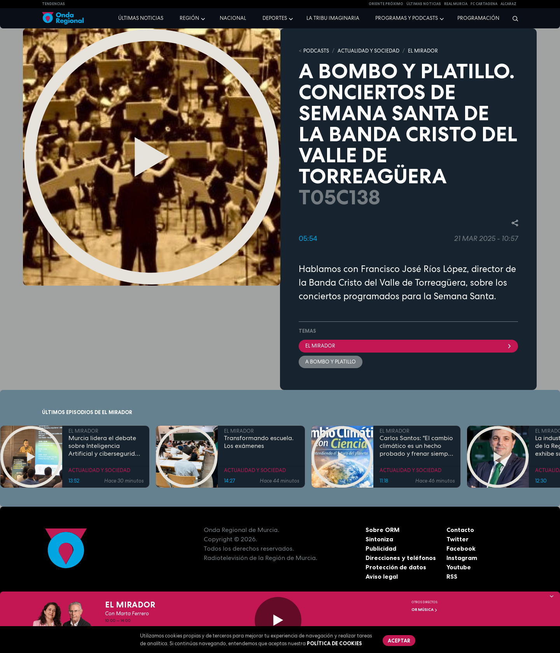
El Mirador (408, 345)
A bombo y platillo (330, 361)
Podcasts (316, 50)
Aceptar (399, 640)
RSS (451, 576)
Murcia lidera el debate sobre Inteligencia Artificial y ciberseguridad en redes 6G (105, 446)
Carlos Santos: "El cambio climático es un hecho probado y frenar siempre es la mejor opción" (417, 446)
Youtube (458, 567)
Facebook (461, 548)
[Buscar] (513, 18)
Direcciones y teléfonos (401, 558)
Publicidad (381, 548)
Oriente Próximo (386, 4)
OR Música (424, 609)
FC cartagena (484, 4)
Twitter (457, 539)
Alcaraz (508, 4)
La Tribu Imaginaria (332, 18)
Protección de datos (396, 567)
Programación (478, 18)
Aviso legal (382, 576)
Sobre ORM (383, 530)
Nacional (233, 18)
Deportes (274, 18)
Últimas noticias (140, 18)
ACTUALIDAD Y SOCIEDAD (368, 50)
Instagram (461, 558)
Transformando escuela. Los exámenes (259, 442)
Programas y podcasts (406, 18)
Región (189, 18)
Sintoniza (379, 539)
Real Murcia (455, 4)
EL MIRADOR (423, 50)
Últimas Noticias (423, 4)
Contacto (460, 530)
